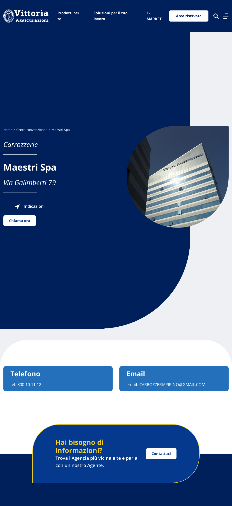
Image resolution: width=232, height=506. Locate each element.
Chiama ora (19, 220)
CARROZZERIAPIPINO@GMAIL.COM (172, 384)
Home (7, 129)
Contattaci (161, 453)
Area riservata (189, 15)
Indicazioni (30, 206)
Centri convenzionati (32, 129)
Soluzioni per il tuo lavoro (111, 15)
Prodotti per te (68, 15)
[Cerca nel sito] (216, 16)
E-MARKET (154, 15)
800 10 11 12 (29, 384)
